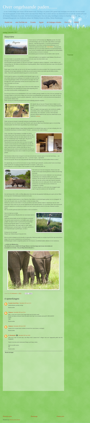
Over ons (67, 22)
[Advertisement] (33, 403)
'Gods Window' (50, 46)
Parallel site (8, 22)
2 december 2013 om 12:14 (19, 312)
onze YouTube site (21, 22)
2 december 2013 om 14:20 (24, 335)
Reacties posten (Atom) (15, 419)
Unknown (10, 312)
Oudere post (60, 416)
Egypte (41, 22)
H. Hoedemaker (12, 335)
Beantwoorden (11, 307)
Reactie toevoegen (9, 352)
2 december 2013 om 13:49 (19, 326)
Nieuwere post (7, 416)
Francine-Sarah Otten (13, 303)
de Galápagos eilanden (54, 22)
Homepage (34, 416)
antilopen (38, 116)
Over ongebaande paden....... (30, 6)
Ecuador (33, 22)
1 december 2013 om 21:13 (25, 303)
